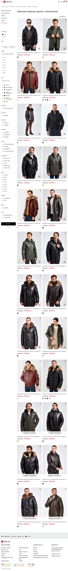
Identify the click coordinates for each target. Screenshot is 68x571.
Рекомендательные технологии (39, 557)
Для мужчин (11, 6)
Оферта (19, 560)
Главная (2, 6)
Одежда (3, 15)
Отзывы (34, 549)
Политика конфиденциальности (40, 555)
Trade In (3, 555)
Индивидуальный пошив (6, 557)
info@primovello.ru (55, 554)
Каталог (6, 6)
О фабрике (35, 553)
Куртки (23, 6)
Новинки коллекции (6, 10)
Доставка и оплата (5, 547)
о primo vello (37, 544)
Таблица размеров (22, 555)
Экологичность (4, 549)
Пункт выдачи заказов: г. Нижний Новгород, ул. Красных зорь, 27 (58, 548)
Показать (8, 223)
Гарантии (3, 553)
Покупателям (6, 544)
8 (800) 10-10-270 (55, 552)
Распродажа (4, 23)
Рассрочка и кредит (22, 547)
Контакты (35, 551)
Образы (2, 20)
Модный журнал (4, 560)
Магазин (34, 547)
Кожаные (27, 6)
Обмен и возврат (4, 551)
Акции (19, 553)
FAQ (19, 549)
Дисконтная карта (22, 551)
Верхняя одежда (18, 6)
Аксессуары (4, 18)
